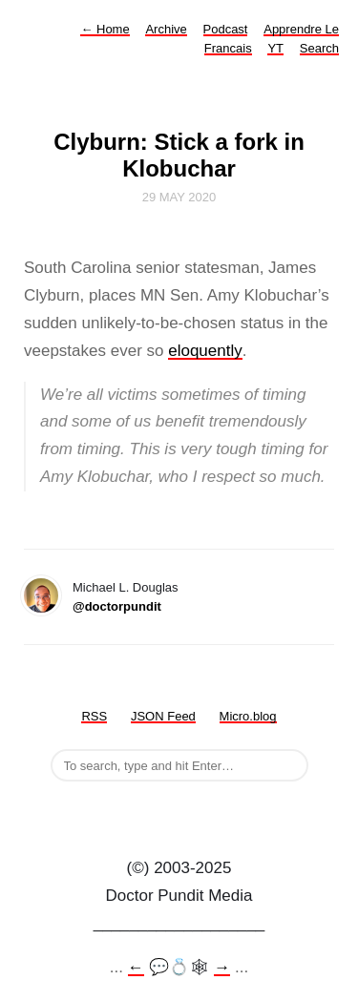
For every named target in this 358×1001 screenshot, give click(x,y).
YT (275, 48)
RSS (94, 716)
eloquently (205, 351)
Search (319, 48)
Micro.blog (248, 716)
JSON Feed (163, 716)
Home (104, 29)
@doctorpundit (117, 606)
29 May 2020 (179, 197)
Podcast (225, 29)
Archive (165, 29)
